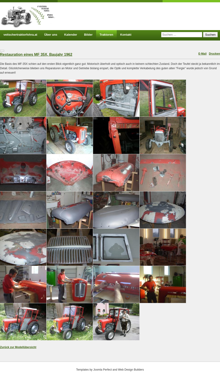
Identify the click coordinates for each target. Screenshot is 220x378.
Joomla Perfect (102, 369)
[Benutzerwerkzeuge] (2, 51)
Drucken (214, 53)
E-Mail (202, 53)
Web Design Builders (131, 369)
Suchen (210, 34)
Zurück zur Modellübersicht (18, 347)
